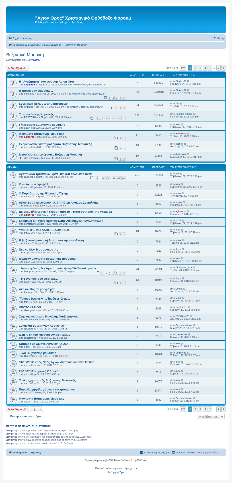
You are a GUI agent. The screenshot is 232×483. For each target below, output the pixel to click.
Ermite (179, 288)
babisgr (28, 292)
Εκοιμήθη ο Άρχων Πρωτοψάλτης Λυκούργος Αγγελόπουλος (61, 220)
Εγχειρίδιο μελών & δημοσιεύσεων (43, 103)
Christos (28, 106)
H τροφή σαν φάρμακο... (36, 90)
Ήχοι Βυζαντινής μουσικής (37, 353)
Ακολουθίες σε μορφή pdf (37, 289)
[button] (183, 68)
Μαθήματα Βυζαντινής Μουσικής (41, 133)
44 (114, 178)
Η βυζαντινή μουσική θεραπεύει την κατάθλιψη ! (52, 240)
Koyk (26, 252)
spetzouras (30, 328)
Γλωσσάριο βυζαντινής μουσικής (42, 124)
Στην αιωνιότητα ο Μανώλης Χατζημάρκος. (48, 316)
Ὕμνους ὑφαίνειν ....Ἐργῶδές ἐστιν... (44, 298)
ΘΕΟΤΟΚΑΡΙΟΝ (30, 307)
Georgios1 (29, 310)
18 (104, 118)
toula (26, 196)
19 (109, 118)
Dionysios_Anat (32, 271)
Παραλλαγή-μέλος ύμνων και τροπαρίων (47, 389)
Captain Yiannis (183, 114)
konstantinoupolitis (34, 223)
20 (114, 118)
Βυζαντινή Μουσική (25, 54)
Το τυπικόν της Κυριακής (36, 114)
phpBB (108, 460)
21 (118, 118)
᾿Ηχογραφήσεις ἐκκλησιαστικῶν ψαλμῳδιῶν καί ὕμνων (57, 268)
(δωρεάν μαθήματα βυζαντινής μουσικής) (47, 258)
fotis (26, 233)
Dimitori (28, 205)
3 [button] (200, 68)
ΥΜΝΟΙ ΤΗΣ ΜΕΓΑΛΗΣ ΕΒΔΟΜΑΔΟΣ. (44, 230)
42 (104, 178)
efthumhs (29, 93)
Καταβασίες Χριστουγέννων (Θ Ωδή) (44, 344)
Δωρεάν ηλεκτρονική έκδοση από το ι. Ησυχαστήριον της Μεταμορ (65, 211)
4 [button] (205, 68)
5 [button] (210, 68)
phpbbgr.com (130, 468)
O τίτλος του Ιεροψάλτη (35, 184)
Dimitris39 (180, 81)
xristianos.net (31, 319)
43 (109, 178)
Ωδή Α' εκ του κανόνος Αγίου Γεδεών (44, 334)
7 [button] (218, 68)
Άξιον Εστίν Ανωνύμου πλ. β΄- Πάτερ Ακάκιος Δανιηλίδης (58, 202)
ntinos (178, 202)
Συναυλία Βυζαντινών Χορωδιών (42, 325)
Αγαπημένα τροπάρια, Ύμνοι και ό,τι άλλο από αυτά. (55, 174)
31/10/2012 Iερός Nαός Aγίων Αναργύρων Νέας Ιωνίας (56, 362)
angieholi (29, 84)
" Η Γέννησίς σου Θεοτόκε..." (39, 278)
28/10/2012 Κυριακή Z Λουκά (38, 371)
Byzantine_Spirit (33, 177)
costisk (179, 143)
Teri (177, 103)
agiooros (29, 136)
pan (177, 173)
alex (24, 60)
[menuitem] (20, 38)
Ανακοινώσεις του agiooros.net (89, 84)
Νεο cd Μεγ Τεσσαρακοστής (38, 249)
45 (118, 178)
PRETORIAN (31, 117)
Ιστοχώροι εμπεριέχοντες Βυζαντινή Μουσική (50, 154)
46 (123, 178)
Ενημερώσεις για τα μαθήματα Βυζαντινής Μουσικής (55, 144)
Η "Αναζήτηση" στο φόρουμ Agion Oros (47, 81)
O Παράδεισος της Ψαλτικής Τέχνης (43, 193)
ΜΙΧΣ (178, 220)
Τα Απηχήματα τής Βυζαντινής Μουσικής (47, 380)
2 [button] (195, 68)
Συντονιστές (34, 60)
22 (123, 118)
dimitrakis (180, 154)
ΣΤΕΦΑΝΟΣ (182, 316)
